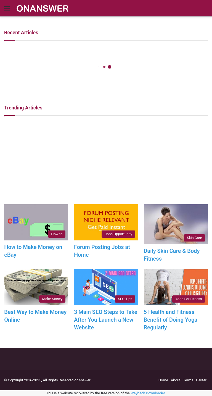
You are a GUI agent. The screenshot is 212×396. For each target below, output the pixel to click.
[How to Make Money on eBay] (36, 222)
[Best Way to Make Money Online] (36, 287)
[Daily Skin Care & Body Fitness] (176, 224)
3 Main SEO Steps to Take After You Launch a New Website (105, 320)
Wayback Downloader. (148, 393)
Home (163, 380)
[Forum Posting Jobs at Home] (106, 222)
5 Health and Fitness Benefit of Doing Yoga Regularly (171, 320)
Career (201, 380)
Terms (188, 380)
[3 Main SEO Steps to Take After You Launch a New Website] (106, 287)
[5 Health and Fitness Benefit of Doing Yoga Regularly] (176, 287)
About (176, 380)
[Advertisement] (106, 160)
